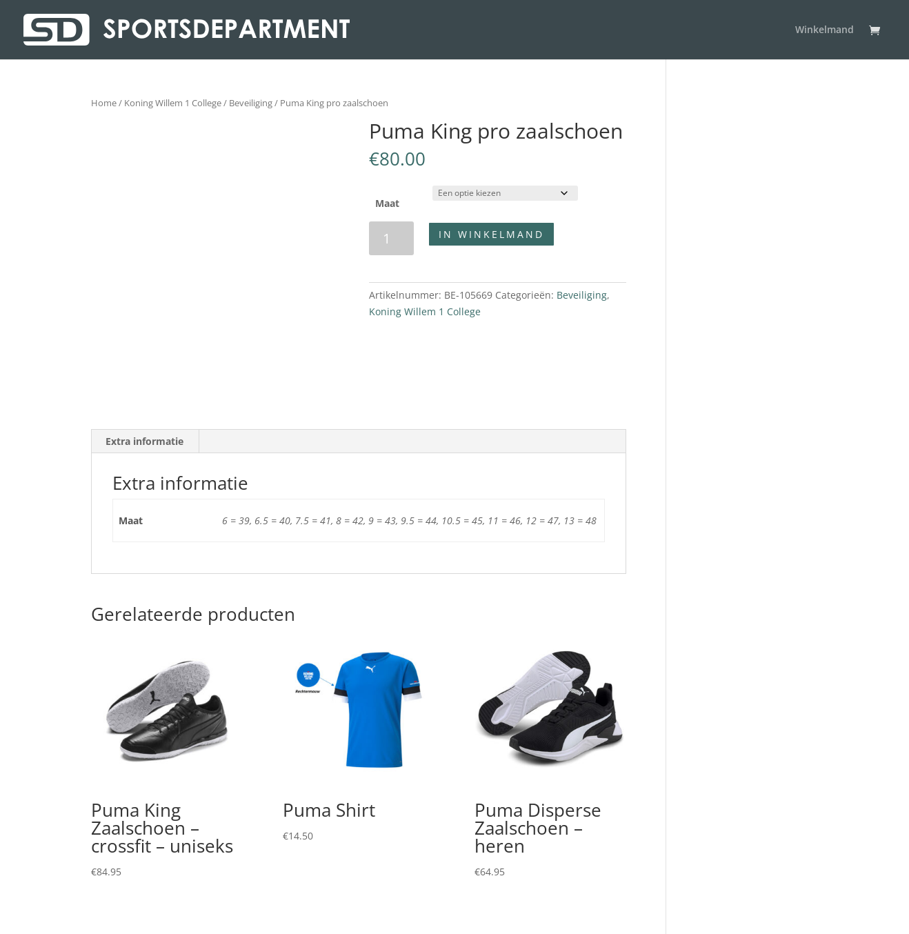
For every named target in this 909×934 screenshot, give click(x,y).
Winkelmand (824, 30)
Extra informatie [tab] (144, 441)
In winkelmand (491, 234)
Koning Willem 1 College (172, 103)
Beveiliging (250, 103)
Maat (387, 203)
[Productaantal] (391, 238)
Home (104, 103)
